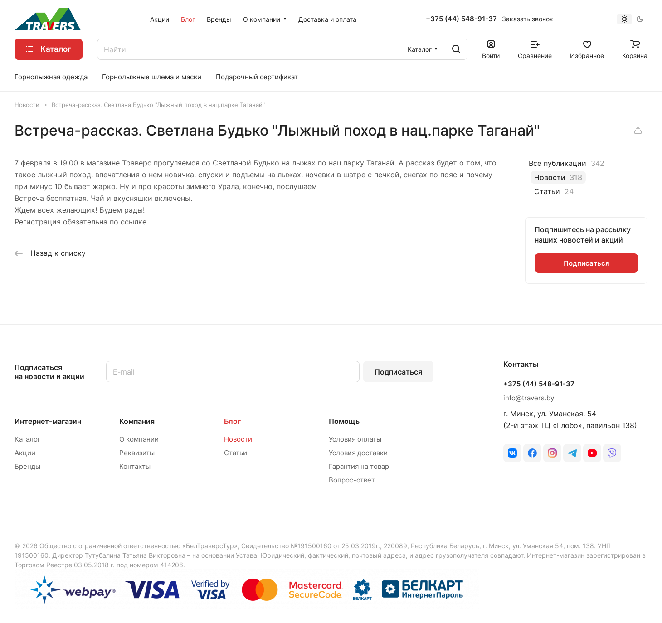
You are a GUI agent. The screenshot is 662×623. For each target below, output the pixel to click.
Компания (137, 421)
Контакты (135, 466)
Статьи (235, 452)
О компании (139, 439)
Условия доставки (358, 452)
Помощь (344, 421)
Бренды (27, 466)
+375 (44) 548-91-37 (461, 19)
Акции (25, 452)
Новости (238, 439)
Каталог (28, 439)
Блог (232, 421)
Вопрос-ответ (352, 480)
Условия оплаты (355, 439)
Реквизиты (137, 452)
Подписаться (398, 371)
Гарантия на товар (359, 466)
